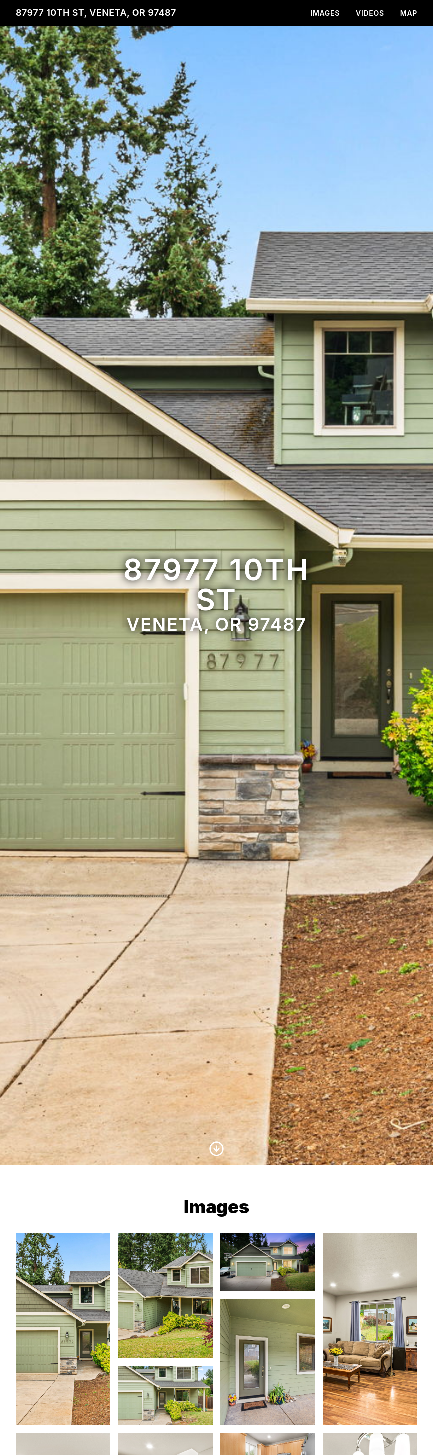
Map (408, 13)
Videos (370, 13)
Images (325, 13)
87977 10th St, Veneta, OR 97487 (96, 12)
